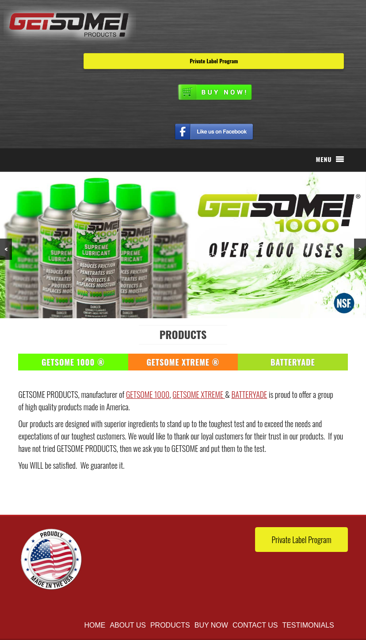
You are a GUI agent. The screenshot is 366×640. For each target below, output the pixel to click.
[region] (183, 245)
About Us (128, 625)
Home (94, 625)
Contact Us (255, 625)
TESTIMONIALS (308, 625)
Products (170, 625)
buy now (211, 625)
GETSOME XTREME (198, 394)
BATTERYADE (249, 394)
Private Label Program (214, 61)
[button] (324, 159)
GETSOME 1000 (147, 394)
